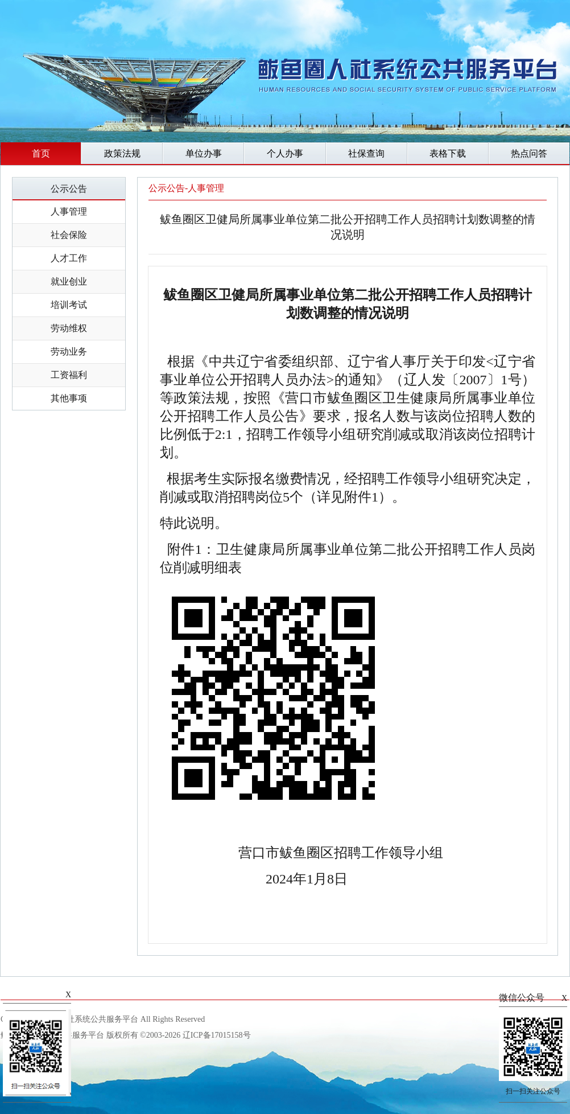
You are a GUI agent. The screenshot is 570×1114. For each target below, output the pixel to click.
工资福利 (69, 375)
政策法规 (122, 153)
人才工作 (69, 258)
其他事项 (69, 398)
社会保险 (69, 235)
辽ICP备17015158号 (217, 1035)
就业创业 (69, 281)
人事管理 (69, 211)
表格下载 (447, 153)
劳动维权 (69, 328)
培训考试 (69, 305)
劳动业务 (69, 351)
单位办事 (203, 153)
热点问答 (529, 153)
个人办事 (285, 153)
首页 (41, 153)
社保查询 (366, 153)
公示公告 (69, 189)
